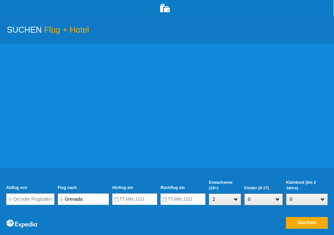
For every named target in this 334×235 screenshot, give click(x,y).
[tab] (167, 8)
